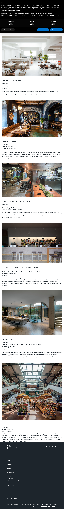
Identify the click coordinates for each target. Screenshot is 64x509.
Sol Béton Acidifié (7, 150)
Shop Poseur (11, 485)
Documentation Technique (14, 480)
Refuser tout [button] (43, 29)
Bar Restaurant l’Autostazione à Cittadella (20, 267)
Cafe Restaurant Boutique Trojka (16, 201)
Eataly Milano (7, 425)
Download (10, 483)
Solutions (9, 464)
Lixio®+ (4, 350)
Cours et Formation (12, 498)
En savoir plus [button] (8, 29)
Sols (8, 456)
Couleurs (9, 494)
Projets (9, 468)
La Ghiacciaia (7, 340)
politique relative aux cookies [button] (12, 10)
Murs (8, 460)
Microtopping (6, 88)
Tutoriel (10, 476)
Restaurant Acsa (9, 142)
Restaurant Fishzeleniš (11, 80)
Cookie (49, 506)
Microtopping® (6, 275)
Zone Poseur (10, 472)
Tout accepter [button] (56, 29)
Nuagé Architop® (17, 209)
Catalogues (10, 478)
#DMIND (53, 506)
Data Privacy (44, 506)
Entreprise (10, 490)
